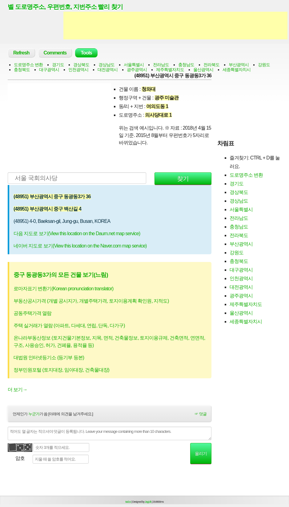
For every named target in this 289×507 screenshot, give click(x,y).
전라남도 (161, 64)
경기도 (58, 64)
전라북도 (211, 64)
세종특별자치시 (237, 69)
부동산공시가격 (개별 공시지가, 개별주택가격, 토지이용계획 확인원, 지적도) (91, 301)
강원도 (264, 64)
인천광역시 (78, 69)
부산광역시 (239, 64)
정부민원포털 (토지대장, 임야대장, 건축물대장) (61, 369)
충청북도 (22, 69)
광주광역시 (137, 69)
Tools (86, 52)
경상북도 (81, 64)
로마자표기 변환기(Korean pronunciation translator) (63, 288)
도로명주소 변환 (28, 64)
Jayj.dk (148, 501)
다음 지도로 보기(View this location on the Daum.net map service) (77, 233)
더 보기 (17, 389)
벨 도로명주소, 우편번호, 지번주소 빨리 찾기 (65, 6)
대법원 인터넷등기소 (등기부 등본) (49, 357)
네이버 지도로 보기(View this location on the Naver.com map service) (80, 245)
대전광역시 (108, 69)
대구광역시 (49, 69)
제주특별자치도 (170, 69)
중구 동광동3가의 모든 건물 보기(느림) (61, 275)
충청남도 (186, 64)
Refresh (21, 52)
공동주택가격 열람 (32, 313)
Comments (55, 52)
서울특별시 (134, 64)
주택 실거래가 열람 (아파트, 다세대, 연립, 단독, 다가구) (69, 325)
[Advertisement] (175, 25)
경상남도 (106, 64)
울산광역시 (203, 69)
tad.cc (128, 501)
